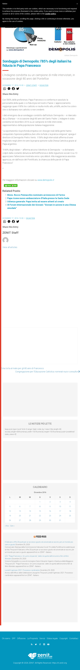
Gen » (12, 526)
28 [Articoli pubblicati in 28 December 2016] (30, 520)
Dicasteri (44, 85)
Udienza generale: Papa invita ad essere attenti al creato (35, 201)
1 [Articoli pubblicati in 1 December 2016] (39, 502)
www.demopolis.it (46, 180)
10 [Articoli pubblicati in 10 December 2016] (60, 506)
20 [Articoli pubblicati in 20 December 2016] (20, 516)
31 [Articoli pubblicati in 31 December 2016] (60, 520)
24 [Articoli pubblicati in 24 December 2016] (60, 516)
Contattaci (73, 638)
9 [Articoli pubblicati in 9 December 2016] (50, 506)
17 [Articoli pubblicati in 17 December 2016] (60, 511)
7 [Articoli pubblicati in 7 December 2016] (29, 506)
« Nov (7, 526)
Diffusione (21, 638)
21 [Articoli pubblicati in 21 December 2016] (30, 516)
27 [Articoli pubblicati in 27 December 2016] (20, 520)
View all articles (9, 247)
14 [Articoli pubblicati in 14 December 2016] (30, 511)
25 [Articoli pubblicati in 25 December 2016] (70, 516)
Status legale (52, 638)
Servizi (42, 638)
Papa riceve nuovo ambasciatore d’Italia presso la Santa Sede (38, 198)
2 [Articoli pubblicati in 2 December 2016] (50, 502)
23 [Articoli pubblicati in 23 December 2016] (50, 516)
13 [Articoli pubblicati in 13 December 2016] (20, 511)
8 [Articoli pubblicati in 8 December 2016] (39, 506)
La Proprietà (32, 638)
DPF (14, 638)
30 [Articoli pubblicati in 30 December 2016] (50, 520)
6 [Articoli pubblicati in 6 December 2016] (19, 506)
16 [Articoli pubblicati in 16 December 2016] (50, 511)
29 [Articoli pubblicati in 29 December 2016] (40, 520)
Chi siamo (6, 638)
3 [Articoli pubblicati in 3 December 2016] (60, 502)
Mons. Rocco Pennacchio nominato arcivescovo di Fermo (36, 195)
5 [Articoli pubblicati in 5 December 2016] (9, 506)
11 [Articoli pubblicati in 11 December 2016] (70, 506)
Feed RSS (41, 536)
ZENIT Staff (31, 85)
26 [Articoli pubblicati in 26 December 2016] (10, 520)
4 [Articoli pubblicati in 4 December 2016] (70, 502)
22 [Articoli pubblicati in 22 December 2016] (40, 516)
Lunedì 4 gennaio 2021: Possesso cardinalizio (22, 570)
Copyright (63, 638)
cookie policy (50, 14)
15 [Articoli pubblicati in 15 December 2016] (40, 511)
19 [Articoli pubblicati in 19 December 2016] (10, 516)
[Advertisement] (40, 348)
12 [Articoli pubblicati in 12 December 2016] (10, 511)
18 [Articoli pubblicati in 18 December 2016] (70, 511)
